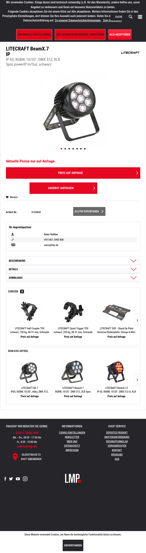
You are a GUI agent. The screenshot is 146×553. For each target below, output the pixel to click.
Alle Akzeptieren (120, 34)
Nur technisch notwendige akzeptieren (80, 34)
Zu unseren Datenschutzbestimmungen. (78, 20)
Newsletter (72, 437)
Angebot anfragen (71, 187)
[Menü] (141, 17)
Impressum (72, 450)
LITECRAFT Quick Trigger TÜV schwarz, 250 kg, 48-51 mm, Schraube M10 (73, 330)
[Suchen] (130, 17)
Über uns (72, 441)
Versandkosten (117, 445)
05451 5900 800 (27, 433)
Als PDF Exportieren (89, 210)
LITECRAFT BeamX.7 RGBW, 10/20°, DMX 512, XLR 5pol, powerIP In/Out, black (73, 389)
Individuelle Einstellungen (34, 34)
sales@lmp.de (27, 446)
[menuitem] (141, 17)
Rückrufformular (117, 441)
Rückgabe (117, 454)
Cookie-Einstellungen (72, 432)
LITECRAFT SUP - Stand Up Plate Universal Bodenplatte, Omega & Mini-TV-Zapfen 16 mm (116, 330)
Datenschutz (72, 445)
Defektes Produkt (117, 432)
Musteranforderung (117, 437)
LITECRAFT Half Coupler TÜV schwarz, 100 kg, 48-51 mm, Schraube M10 (29, 330)
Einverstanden (73, 545)
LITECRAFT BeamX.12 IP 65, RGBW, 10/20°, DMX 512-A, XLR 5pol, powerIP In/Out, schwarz (116, 389)
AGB (117, 459)
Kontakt (117, 450)
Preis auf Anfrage (98, 172)
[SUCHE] (124, 17)
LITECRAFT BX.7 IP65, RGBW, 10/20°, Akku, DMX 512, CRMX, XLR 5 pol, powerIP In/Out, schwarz (29, 389)
